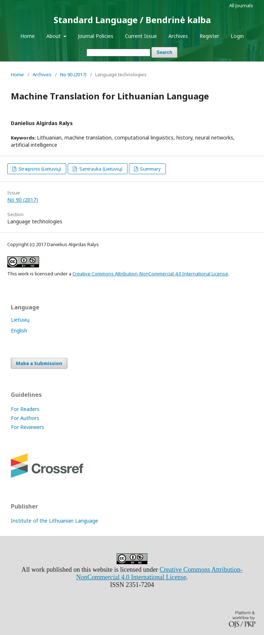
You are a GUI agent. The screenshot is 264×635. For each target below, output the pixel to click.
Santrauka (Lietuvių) (100, 169)
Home (27, 36)
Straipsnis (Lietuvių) (39, 169)
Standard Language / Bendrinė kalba (132, 20)
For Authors (25, 418)
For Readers (25, 409)
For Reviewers (27, 427)
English (19, 330)
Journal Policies (95, 36)
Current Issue (141, 36)
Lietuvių (20, 319)
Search (164, 52)
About (54, 36)
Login (237, 36)
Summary (150, 169)
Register (209, 36)
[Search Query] (118, 52)
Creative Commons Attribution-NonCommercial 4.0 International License (150, 273)
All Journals (241, 5)
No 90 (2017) (73, 74)
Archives (178, 36)
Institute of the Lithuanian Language (54, 520)
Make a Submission (39, 363)
